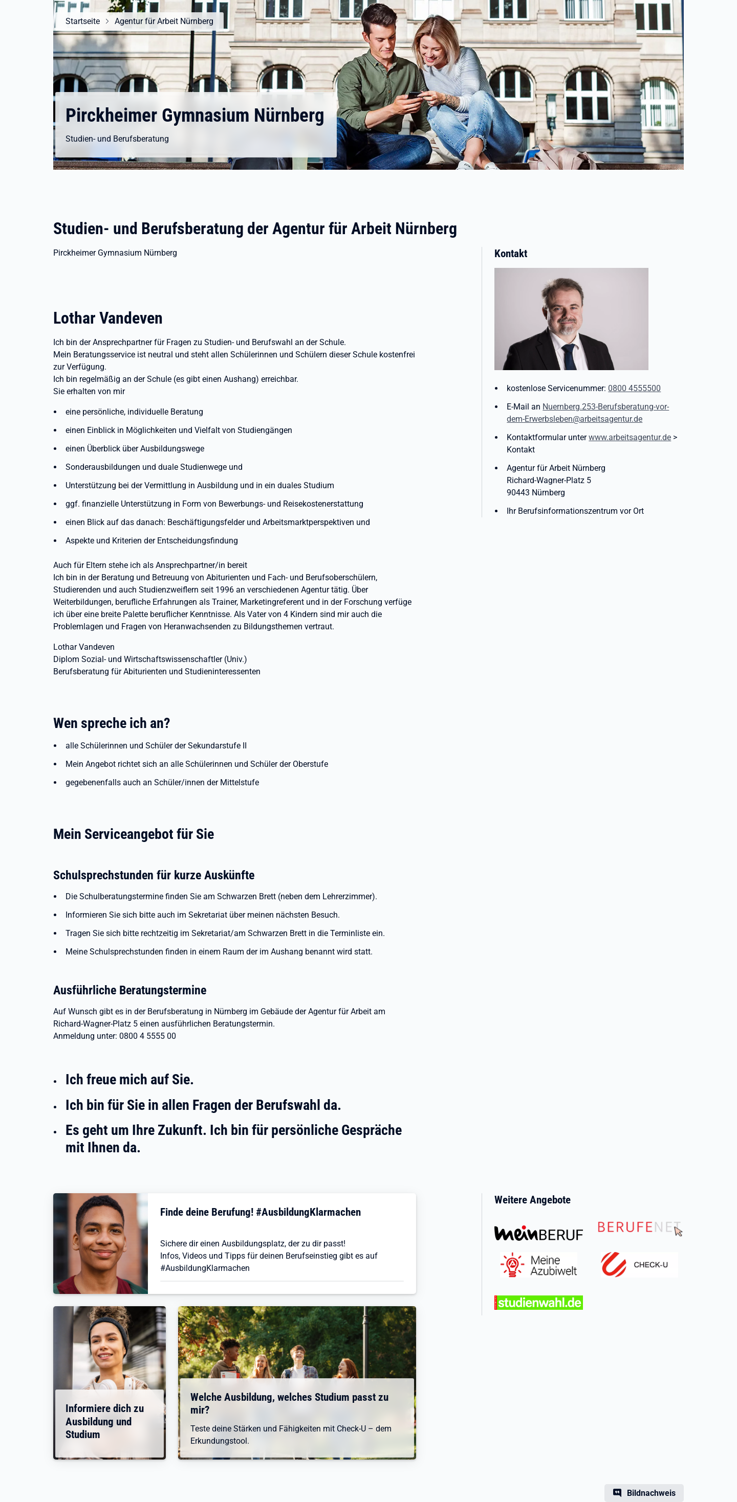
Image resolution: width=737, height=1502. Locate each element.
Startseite (83, 21)
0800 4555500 (634, 388)
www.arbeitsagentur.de (630, 437)
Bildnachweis (651, 1493)
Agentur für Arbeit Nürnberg (164, 21)
